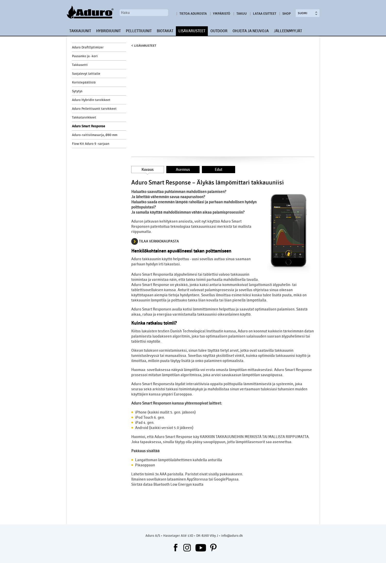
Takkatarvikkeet (84, 117)
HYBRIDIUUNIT (108, 31)
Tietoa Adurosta (193, 14)
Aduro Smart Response (88, 126)
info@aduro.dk (232, 536)
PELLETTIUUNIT (139, 31)
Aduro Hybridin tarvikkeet (91, 100)
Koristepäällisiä (84, 82)
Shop (286, 14)
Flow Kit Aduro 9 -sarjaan (90, 144)
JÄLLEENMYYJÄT (288, 31)
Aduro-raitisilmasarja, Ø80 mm (94, 135)
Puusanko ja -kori (85, 56)
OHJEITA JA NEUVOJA (251, 31)
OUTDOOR (218, 31)
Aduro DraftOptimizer (88, 47)
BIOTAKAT (165, 31)
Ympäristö (221, 14)
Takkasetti (80, 65)
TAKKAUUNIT (80, 31)
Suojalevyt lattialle (86, 74)
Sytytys (77, 91)
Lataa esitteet (264, 14)
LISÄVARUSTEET (191, 31)
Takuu (241, 14)
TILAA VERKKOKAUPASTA (159, 241)
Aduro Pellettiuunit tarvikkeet (94, 109)
